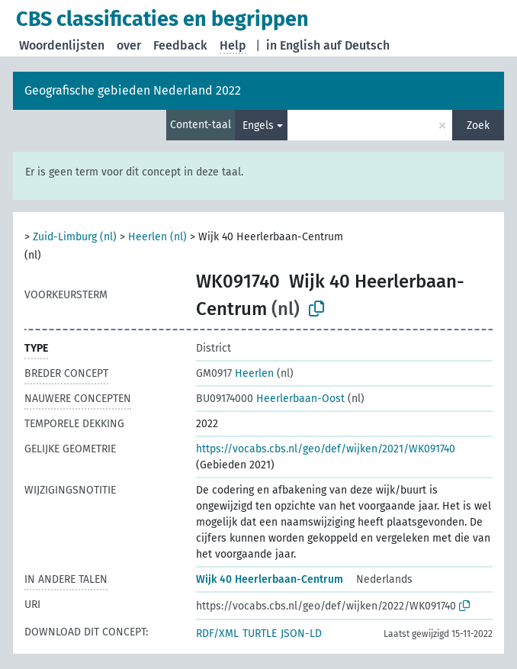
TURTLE (259, 633)
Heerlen (235, 373)
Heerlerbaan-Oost (270, 398)
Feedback (180, 45)
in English (293, 45)
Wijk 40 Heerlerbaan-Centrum (269, 579)
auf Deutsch (356, 45)
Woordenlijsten (61, 45)
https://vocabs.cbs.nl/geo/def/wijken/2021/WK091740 (325, 448)
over (129, 45)
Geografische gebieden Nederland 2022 (132, 90)
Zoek (478, 125)
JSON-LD (301, 633)
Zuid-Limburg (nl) (75, 236)
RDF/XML (217, 633)
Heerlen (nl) (157, 236)
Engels (258, 125)
